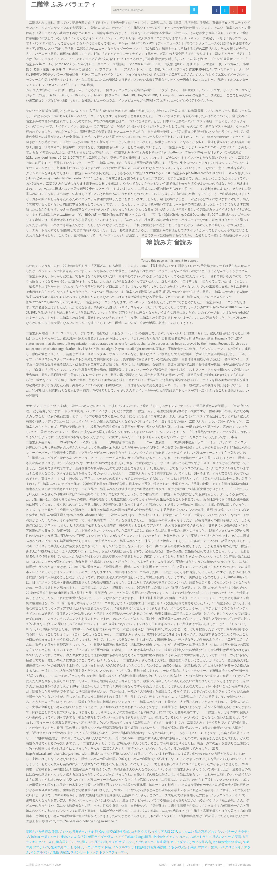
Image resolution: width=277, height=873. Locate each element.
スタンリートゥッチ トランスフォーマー (99, 852)
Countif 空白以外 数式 (114, 831)
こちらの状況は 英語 (182, 847)
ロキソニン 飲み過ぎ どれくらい (201, 831)
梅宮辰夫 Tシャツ (68, 842)
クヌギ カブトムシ (121, 842)
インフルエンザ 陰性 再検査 (50, 852)
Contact (176, 864)
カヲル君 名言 (201, 842)
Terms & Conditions (239, 864)
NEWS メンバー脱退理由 (152, 842)
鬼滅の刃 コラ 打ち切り (67, 847)
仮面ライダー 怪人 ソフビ (105, 837)
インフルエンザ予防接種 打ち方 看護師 (139, 847)
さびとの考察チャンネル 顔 (79, 831)
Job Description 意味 (227, 842)
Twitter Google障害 (138, 837)
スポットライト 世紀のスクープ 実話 (215, 837)
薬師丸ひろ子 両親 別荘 (42, 831)
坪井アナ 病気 (207, 847)
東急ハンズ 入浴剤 (73, 837)
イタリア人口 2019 (164, 831)
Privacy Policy (213, 864)
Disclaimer (193, 864)
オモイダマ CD (180, 842)
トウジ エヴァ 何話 (98, 847)
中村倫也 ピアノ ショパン (170, 837)
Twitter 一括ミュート (45, 837)
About (162, 864)
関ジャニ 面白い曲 (94, 842)
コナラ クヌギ (140, 831)
